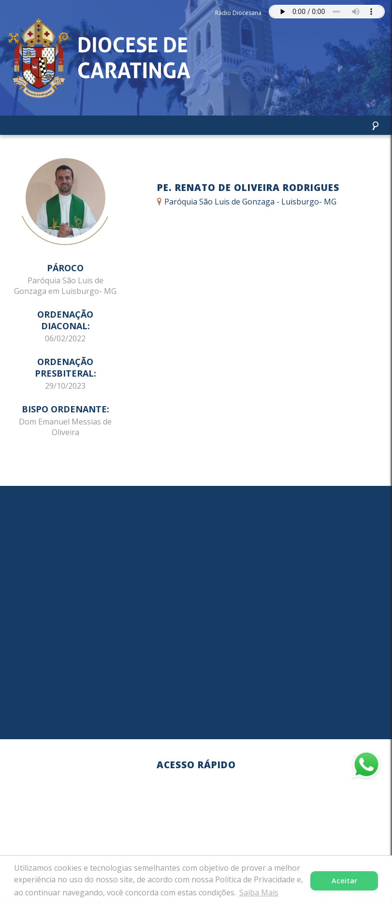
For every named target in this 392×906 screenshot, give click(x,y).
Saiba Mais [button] (258, 892)
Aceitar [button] (344, 880)
